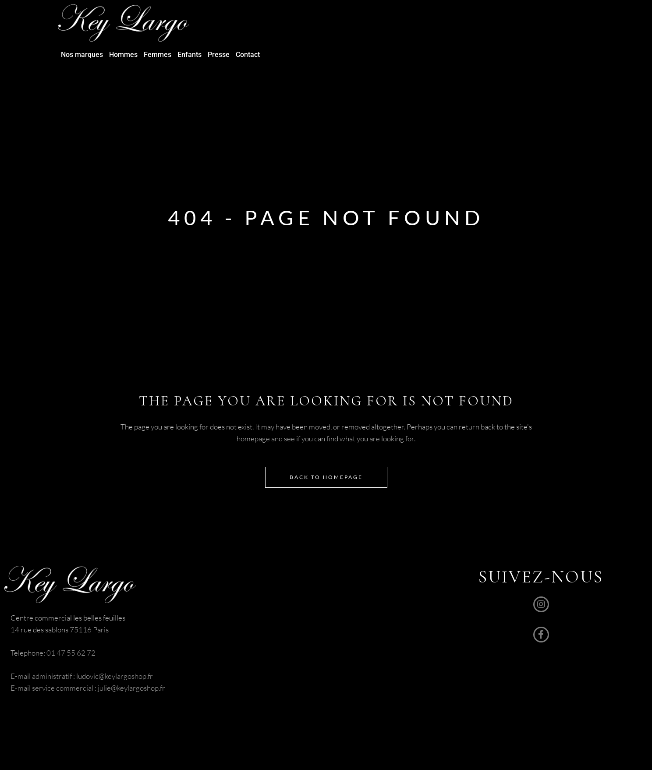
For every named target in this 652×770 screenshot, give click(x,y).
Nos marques (82, 54)
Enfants (189, 54)
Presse (219, 54)
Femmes (157, 54)
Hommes (123, 54)
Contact (248, 54)
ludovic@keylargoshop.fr (114, 676)
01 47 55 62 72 (71, 652)
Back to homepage (326, 477)
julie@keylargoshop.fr (130, 687)
